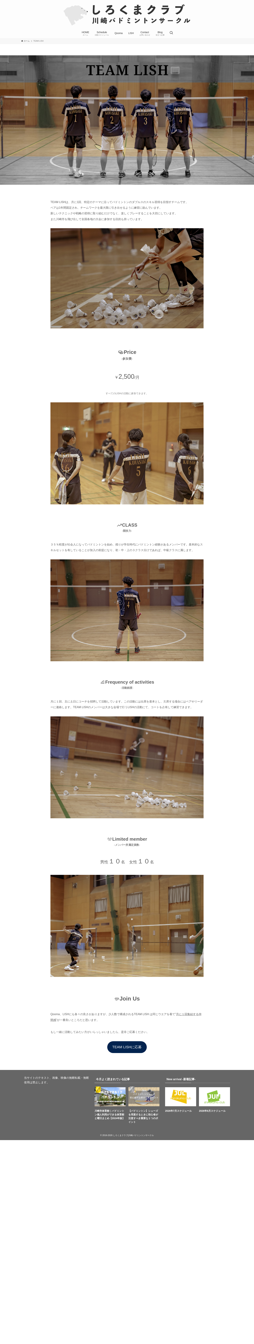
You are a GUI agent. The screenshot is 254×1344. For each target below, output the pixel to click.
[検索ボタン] (171, 33)
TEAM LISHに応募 (127, 1047)
